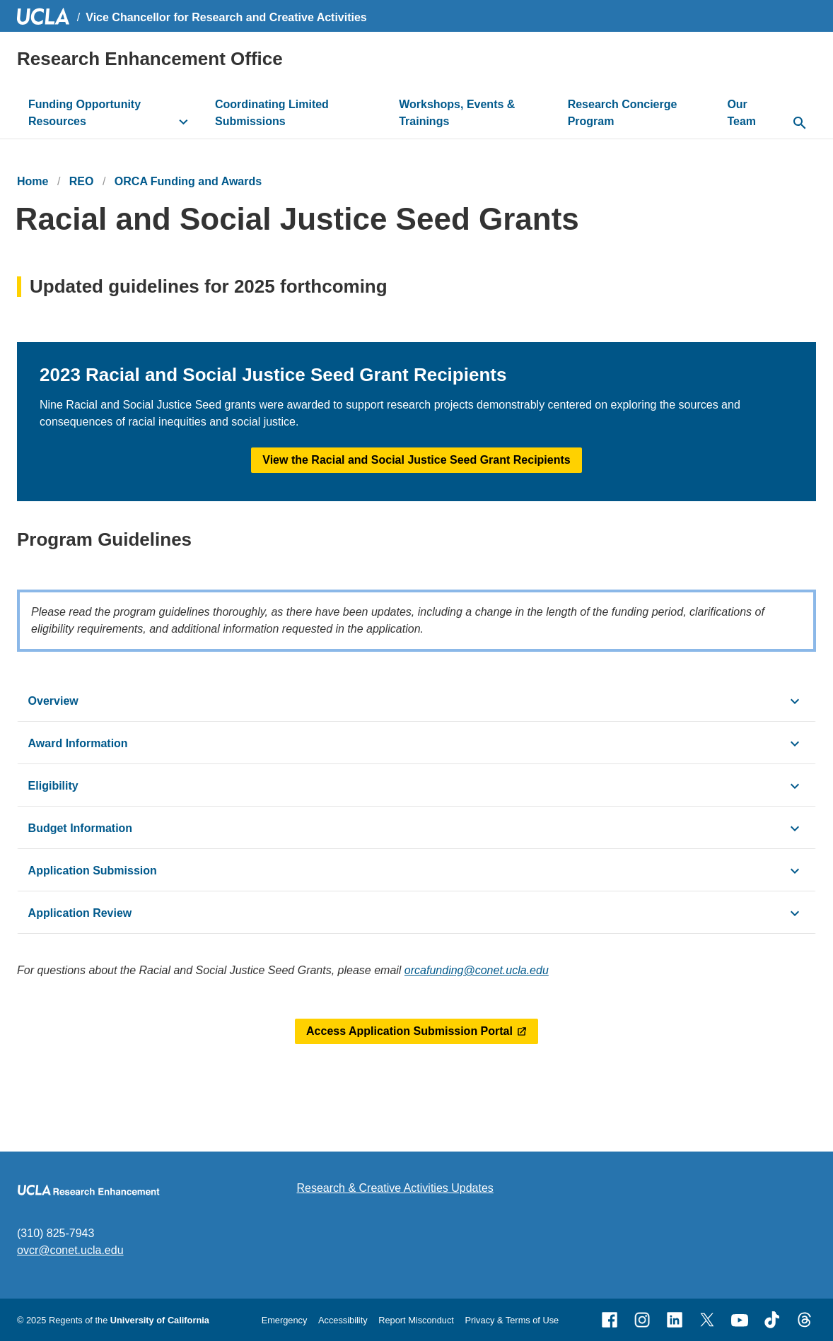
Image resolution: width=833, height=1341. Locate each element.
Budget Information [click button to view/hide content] (80, 828)
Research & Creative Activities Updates (395, 1188)
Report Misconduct (416, 1320)
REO (81, 181)
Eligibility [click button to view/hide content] (53, 786)
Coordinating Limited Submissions (272, 112)
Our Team (741, 112)
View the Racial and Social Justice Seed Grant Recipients (416, 460)
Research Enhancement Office (150, 58)
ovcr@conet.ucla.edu (70, 1250)
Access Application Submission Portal (409, 1031)
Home (32, 181)
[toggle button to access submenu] (183, 121)
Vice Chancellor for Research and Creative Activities (226, 17)
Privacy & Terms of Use (512, 1320)
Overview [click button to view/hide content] (53, 701)
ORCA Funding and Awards (188, 181)
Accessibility (343, 1320)
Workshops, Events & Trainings (457, 112)
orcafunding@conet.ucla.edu (476, 970)
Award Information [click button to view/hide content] (78, 743)
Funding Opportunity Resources (84, 112)
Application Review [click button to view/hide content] (80, 913)
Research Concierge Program (622, 112)
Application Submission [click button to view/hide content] (92, 871)
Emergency (285, 1320)
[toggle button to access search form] (799, 123)
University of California (159, 1320)
